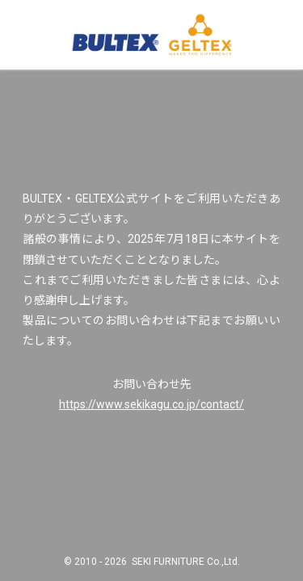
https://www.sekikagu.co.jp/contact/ (151, 404)
